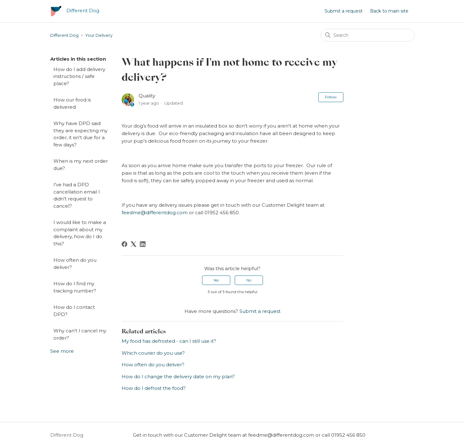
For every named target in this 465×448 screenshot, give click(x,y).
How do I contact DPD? (74, 310)
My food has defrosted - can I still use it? (169, 341)
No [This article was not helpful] (248, 280)
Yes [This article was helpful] (216, 280)
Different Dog (64, 35)
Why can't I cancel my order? (79, 334)
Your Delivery (98, 35)
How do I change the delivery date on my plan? (178, 377)
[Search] (367, 35)
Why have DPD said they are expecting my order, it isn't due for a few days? (80, 134)
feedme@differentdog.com (155, 213)
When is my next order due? (80, 164)
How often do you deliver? (74, 263)
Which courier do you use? (153, 353)
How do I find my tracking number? (74, 287)
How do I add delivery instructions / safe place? (79, 76)
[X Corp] (133, 244)
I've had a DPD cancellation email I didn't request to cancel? (76, 195)
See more (62, 351)
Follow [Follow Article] (331, 97)
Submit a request (344, 11)
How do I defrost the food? (154, 388)
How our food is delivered (72, 103)
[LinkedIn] (142, 244)
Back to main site (389, 11)
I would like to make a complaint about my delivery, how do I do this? (79, 233)
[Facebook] (124, 244)
